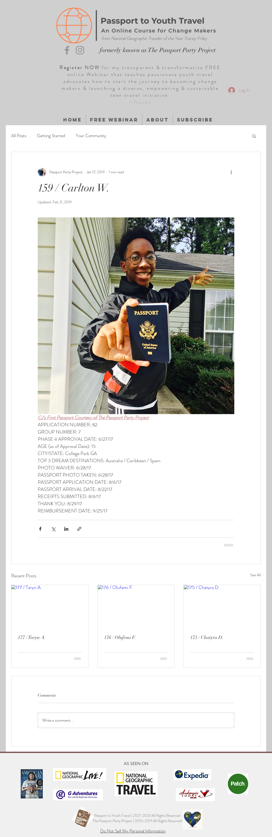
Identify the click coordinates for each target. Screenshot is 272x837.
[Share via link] (79, 528)
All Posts (18, 136)
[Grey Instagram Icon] (80, 50)
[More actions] (231, 172)
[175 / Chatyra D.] (222, 606)
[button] (254, 136)
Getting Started (51, 136)
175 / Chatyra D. (206, 637)
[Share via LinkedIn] (66, 528)
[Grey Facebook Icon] (67, 50)
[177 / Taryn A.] (49, 606)
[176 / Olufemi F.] (136, 606)
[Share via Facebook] (40, 528)
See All (255, 575)
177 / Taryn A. (32, 637)
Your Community (91, 136)
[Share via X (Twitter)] (53, 528)
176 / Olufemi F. (120, 637)
